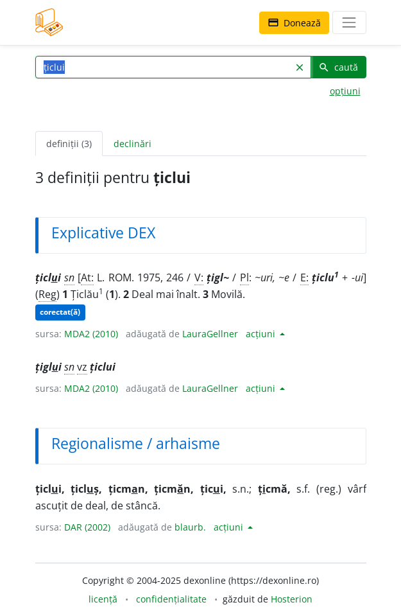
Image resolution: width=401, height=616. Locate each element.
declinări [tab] (132, 143)
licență (103, 599)
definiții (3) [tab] (69, 143)
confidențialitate (171, 599)
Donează (294, 23)
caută (338, 67)
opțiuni (345, 91)
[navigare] (349, 22)
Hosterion (291, 599)
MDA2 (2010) (91, 334)
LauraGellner (210, 334)
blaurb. (190, 527)
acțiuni (262, 334)
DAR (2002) (87, 527)
